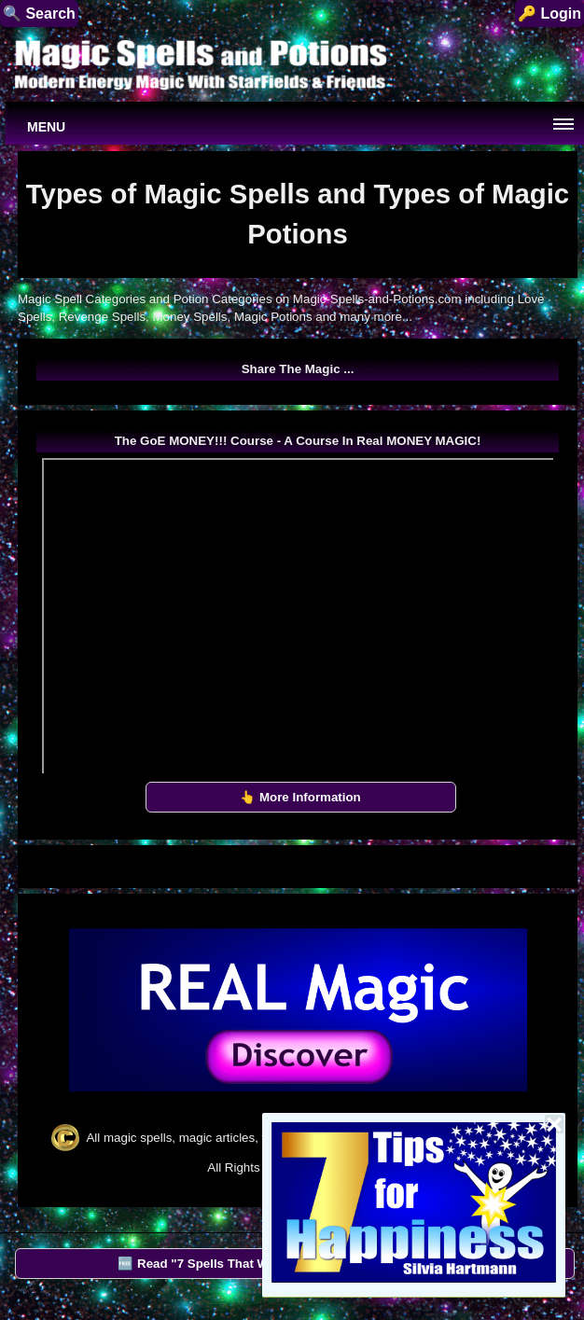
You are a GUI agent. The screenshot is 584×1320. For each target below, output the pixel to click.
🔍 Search (39, 13)
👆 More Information (300, 797)
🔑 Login (549, 13)
